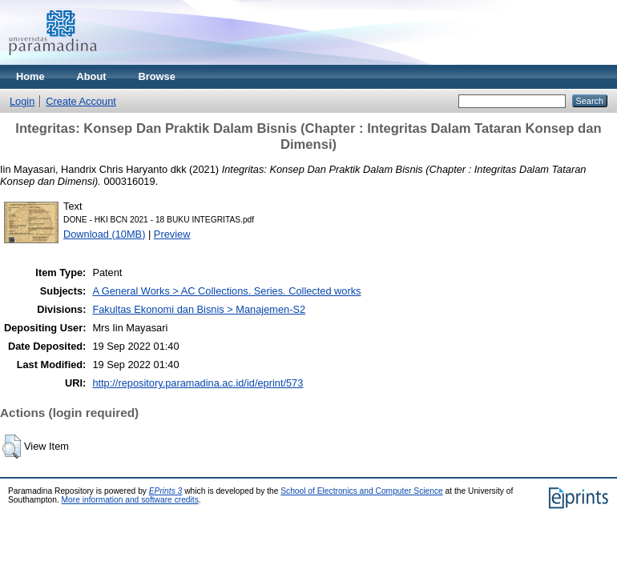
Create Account (81, 101)
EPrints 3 (166, 491)
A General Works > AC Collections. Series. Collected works (226, 291)
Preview (172, 234)
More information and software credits (130, 499)
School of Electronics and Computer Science (361, 491)
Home (30, 76)
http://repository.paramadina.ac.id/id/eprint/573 (197, 383)
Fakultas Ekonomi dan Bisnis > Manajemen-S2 (198, 309)
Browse (157, 76)
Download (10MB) (104, 234)
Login (22, 101)
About (92, 76)
